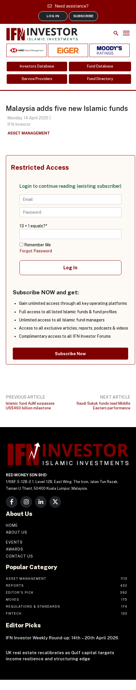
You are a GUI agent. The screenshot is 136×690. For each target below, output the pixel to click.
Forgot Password (35, 251)
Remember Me (35, 245)
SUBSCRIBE (83, 16)
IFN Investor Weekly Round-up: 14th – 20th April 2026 (62, 637)
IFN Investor (19, 124)
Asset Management (29, 133)
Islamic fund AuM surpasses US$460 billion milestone (30, 405)
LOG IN (52, 16)
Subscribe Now (70, 353)
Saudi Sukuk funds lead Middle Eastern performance (103, 405)
